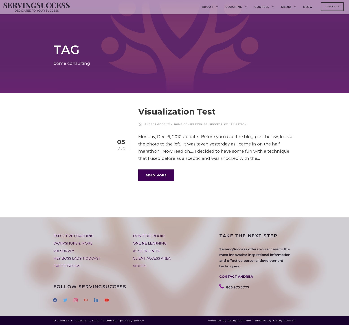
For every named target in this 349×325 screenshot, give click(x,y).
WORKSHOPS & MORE (72, 243)
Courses (261, 7)
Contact (332, 6)
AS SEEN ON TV (146, 251)
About (207, 7)
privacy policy (132, 320)
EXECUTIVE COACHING (73, 236)
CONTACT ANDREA (236, 276)
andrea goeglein (159, 124)
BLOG (307, 7)
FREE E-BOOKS (66, 266)
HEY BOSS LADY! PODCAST (76, 258)
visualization (235, 124)
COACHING (233, 7)
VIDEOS (139, 266)
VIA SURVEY (63, 251)
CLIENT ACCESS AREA (152, 258)
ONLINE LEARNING (150, 243)
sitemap (110, 320)
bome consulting (188, 124)
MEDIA (286, 7)
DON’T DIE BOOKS (149, 236)
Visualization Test (177, 111)
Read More (156, 175)
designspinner (240, 320)
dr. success (213, 124)
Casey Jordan (284, 320)
